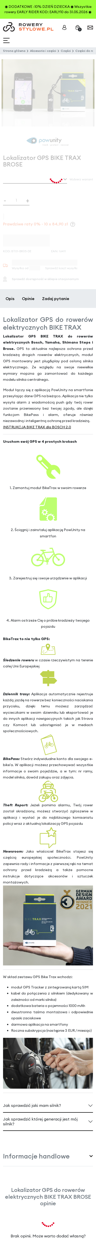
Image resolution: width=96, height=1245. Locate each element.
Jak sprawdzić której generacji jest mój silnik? (40, 1121)
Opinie (28, 298)
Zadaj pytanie (55, 298)
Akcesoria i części (43, 51)
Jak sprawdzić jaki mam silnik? (32, 1105)
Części (66, 51)
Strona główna (14, 51)
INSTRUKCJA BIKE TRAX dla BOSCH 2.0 (37, 427)
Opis (10, 298)
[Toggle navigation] (7, 40)
